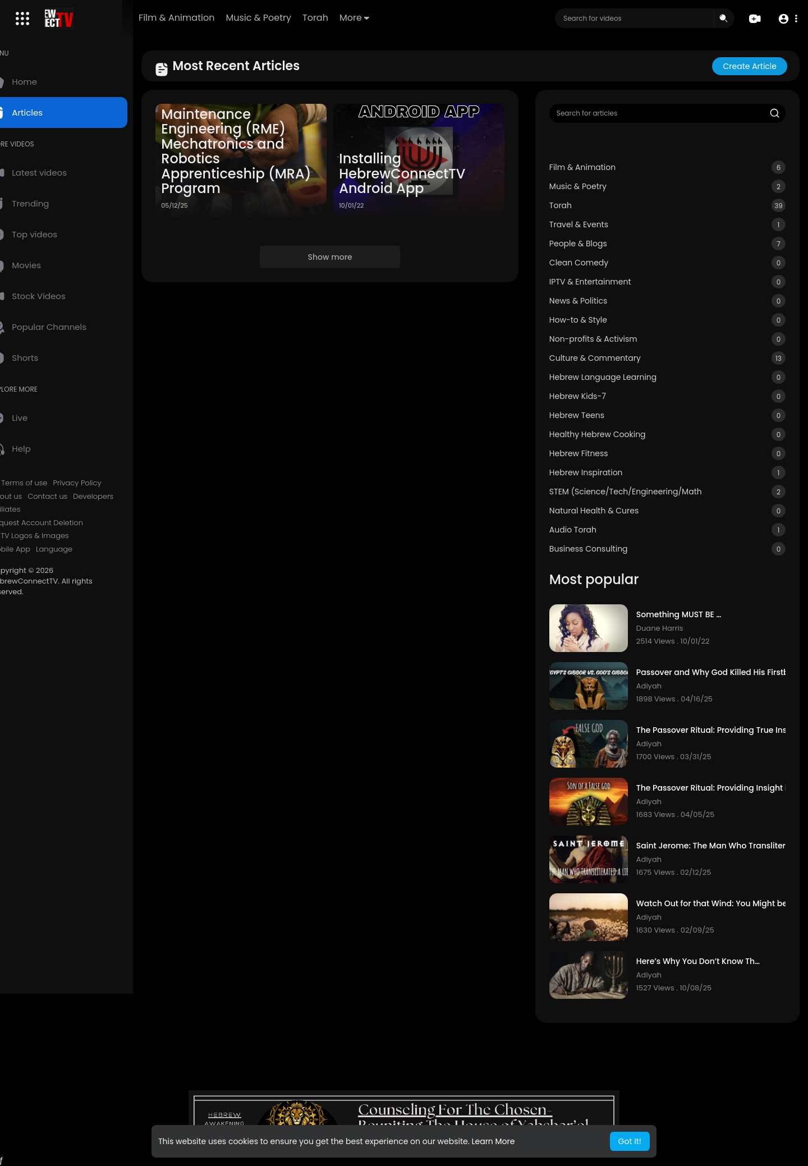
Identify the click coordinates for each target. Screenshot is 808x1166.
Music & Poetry (294, 17)
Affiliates (29, 509)
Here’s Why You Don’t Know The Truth (708, 961)
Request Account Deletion (60, 523)
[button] (787, 18)
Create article (750, 66)
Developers (117, 497)
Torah (351, 17)
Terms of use (48, 483)
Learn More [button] (493, 1141)
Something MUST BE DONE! (690, 614)
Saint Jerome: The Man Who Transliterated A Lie (726, 846)
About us (30, 497)
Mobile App (34, 549)
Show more (347, 252)
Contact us (71, 497)
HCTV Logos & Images (53, 536)
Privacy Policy (101, 483)
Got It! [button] (629, 1141)
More (390, 17)
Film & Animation (212, 17)
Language (78, 549)
